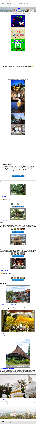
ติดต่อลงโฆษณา (26, 3)
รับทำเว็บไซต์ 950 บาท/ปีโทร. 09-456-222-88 (5, 1)
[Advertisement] (18, 58)
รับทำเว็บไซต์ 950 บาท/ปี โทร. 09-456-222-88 (8, 5)
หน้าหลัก (3, 3)
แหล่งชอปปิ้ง (20, 3)
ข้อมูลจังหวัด (15, 3)
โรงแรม (11, 3)
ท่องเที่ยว (7, 3)
